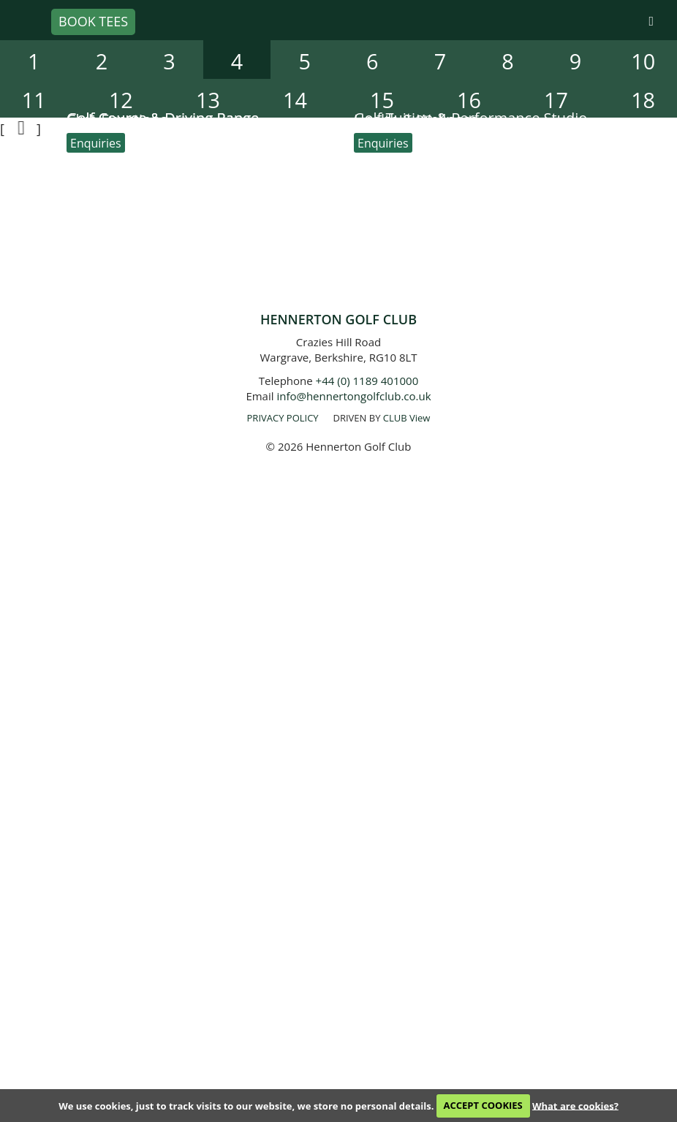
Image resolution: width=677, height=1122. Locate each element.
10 (643, 61)
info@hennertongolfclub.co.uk (353, 396)
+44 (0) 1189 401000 (367, 380)
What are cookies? (575, 1105)
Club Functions (117, 119)
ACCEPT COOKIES (483, 1105)
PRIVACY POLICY (283, 417)
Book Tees (93, 21)
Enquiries (95, 143)
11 (34, 99)
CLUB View (407, 417)
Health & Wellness (415, 119)
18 (643, 99)
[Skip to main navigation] (651, 21)
